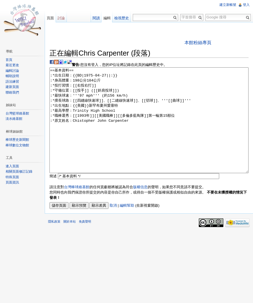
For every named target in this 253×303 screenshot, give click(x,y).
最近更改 (12, 65)
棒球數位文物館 (17, 145)
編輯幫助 (127, 226)
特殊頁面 (12, 177)
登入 (246, 5)
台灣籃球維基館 (17, 113)
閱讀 (96, 18)
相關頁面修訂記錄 (19, 171)
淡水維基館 (14, 119)
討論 (61, 18)
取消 (113, 226)
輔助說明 (12, 76)
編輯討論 (12, 71)
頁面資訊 (12, 182)
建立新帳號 (227, 5)
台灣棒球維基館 (76, 208)
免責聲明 (85, 242)
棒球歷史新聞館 (17, 140)
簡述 (53, 197)
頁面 (50, 18)
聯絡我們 (12, 92)
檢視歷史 (121, 18)
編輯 (107, 18)
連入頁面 (12, 166)
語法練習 (12, 81)
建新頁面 (12, 87)
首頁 (9, 60)
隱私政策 (54, 242)
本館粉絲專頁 (198, 42)
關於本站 (69, 242)
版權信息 (140, 208)
